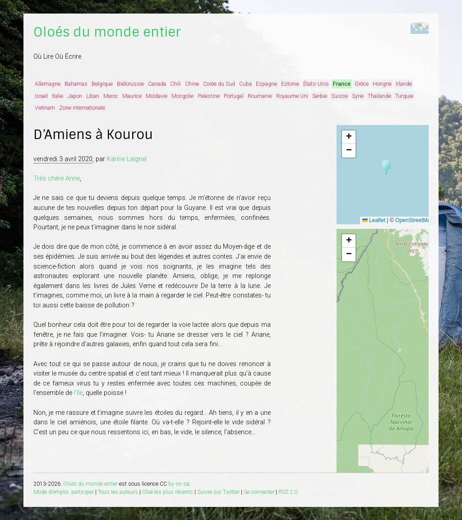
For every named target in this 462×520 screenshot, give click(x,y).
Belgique (102, 84)
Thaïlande (379, 96)
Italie (57, 96)
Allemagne (47, 84)
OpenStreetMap (414, 220)
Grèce (362, 84)
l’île (78, 393)
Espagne (266, 84)
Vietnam (45, 108)
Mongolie (182, 96)
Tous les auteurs (118, 492)
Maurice (132, 96)
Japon (74, 96)
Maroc (110, 96)
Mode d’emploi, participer (63, 492)
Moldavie (156, 96)
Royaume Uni (292, 96)
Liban (92, 96)
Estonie (290, 84)
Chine (192, 84)
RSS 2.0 (287, 492)
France (342, 84)
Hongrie (382, 84)
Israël (41, 96)
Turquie (404, 96)
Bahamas (76, 84)
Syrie (358, 96)
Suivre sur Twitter (218, 492)
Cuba (245, 84)
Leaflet (373, 220)
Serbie (319, 96)
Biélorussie (130, 84)
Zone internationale (82, 108)
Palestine (209, 96)
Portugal (234, 96)
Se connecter (259, 492)
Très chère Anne (56, 178)
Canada (157, 84)
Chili (175, 84)
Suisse (339, 96)
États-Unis (316, 84)
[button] (386, 167)
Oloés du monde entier (107, 32)
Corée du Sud (219, 84)
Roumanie (260, 96)
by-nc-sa (178, 484)
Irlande (404, 84)
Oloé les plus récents (167, 492)
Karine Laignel (127, 159)
